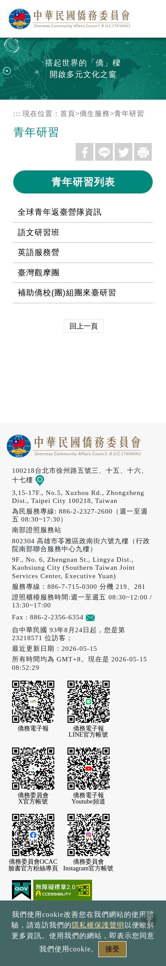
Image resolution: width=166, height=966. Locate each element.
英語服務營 (39, 252)
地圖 (45, 479)
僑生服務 (95, 113)
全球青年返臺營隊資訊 (60, 212)
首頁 (67, 113)
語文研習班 (39, 232)
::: (16, 113)
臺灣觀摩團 (39, 272)
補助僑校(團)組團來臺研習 (67, 292)
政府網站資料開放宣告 (82, 921)
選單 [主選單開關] (149, 16)
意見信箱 (103, 617)
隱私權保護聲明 (45, 936)
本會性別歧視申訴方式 (83, 951)
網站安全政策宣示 (117, 936)
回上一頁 (83, 326)
